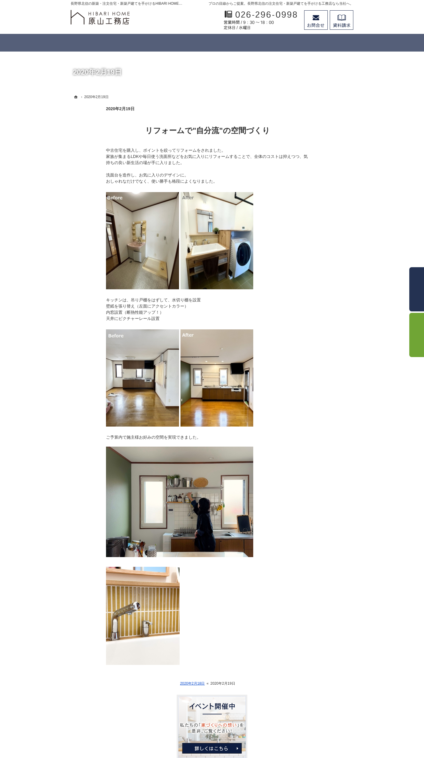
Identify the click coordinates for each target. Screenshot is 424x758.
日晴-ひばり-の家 (305, 205)
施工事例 (298, 253)
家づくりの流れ (304, 229)
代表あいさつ (302, 313)
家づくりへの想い (306, 277)
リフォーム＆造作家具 (310, 217)
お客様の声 (300, 265)
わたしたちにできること (312, 193)
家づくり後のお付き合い (312, 290)
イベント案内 (302, 241)
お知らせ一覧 (302, 350)
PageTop (405, 687)
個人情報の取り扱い (308, 362)
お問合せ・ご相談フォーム (318, 707)
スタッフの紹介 (304, 325)
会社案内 (298, 301)
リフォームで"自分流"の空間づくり (172, 130)
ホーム (296, 181)
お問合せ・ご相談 (306, 338)
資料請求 (341, 20)
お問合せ (316, 20)
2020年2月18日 (157, 683)
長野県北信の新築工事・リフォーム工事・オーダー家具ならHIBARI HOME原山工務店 (203, 732)
